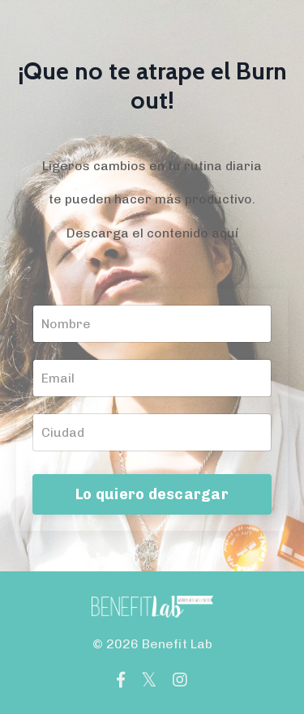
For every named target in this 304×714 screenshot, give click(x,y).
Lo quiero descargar (152, 494)
